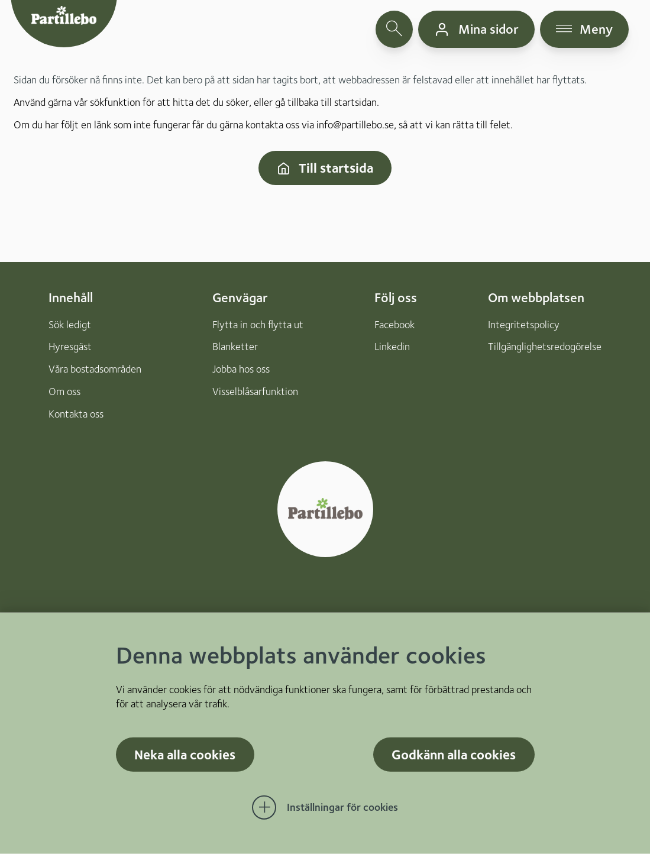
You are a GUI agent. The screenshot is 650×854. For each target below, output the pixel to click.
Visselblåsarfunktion (255, 391)
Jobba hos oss (241, 369)
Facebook (394, 324)
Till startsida (325, 168)
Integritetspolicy (524, 324)
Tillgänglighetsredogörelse (545, 346)
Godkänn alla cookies (454, 754)
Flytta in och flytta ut (257, 324)
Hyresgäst (70, 346)
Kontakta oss (76, 413)
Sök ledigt (69, 324)
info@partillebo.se (355, 124)
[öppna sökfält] (394, 29)
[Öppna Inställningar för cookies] (325, 808)
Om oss (64, 391)
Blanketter (235, 346)
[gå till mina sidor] (476, 29)
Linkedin (392, 346)
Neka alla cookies (184, 754)
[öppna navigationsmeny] (584, 29)
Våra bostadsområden (94, 369)
